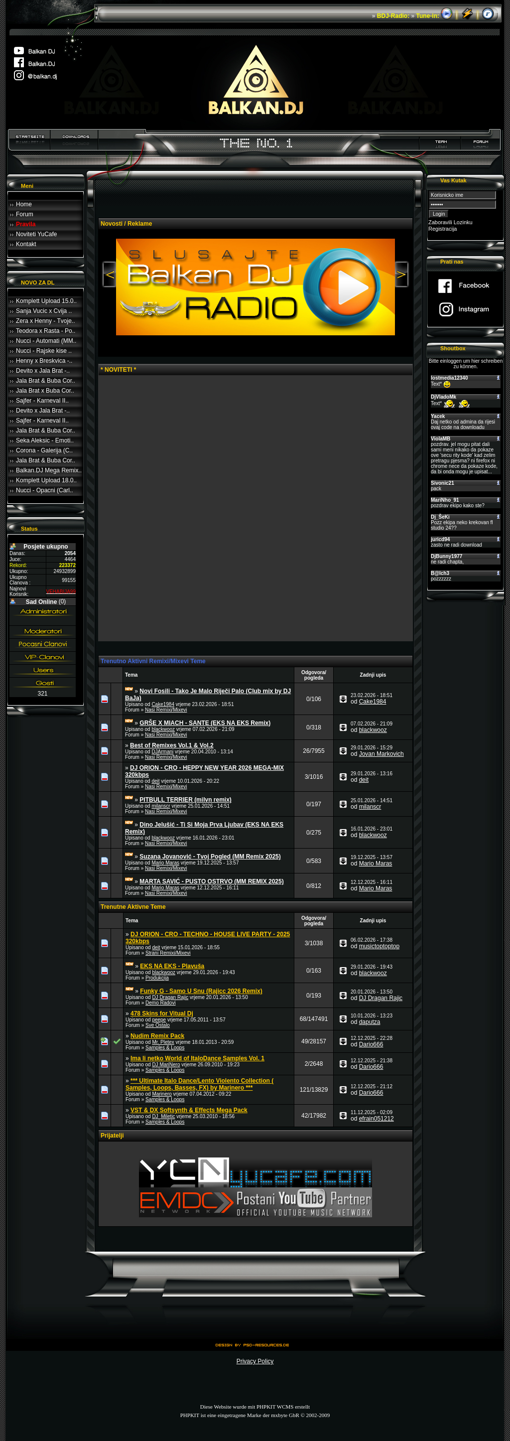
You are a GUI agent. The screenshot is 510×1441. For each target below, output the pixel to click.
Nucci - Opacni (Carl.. (44, 490)
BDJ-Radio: (393, 15)
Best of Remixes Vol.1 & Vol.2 (172, 745)
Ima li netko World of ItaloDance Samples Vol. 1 (197, 1058)
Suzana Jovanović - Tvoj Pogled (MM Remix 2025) (209, 856)
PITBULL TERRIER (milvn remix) (185, 799)
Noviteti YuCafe (36, 234)
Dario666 (371, 1044)
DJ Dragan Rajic (170, 997)
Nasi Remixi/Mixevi (166, 710)
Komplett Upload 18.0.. (46, 480)
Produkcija (157, 978)
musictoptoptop (379, 946)
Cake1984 (162, 704)
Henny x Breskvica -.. (44, 360)
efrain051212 (376, 1118)
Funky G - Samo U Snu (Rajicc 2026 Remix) (201, 991)
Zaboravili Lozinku (450, 222)
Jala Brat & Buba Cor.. (45, 380)
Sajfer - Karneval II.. (42, 400)
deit (155, 781)
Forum (24, 214)
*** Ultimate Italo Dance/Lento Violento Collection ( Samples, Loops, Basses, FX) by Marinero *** (199, 1084)
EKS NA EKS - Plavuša (172, 966)
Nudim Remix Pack (157, 1035)
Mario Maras (165, 862)
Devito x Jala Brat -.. (43, 370)
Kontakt (26, 244)
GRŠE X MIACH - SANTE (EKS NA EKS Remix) (204, 723)
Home (24, 204)
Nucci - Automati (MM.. (46, 340)
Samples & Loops (164, 1047)
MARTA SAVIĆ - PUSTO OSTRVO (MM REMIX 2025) (211, 881)
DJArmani (162, 751)
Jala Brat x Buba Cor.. (45, 390)
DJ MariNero (166, 1064)
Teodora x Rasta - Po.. (45, 330)
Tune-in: (427, 15)
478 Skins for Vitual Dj (161, 1013)
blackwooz (163, 729)
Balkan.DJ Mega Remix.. (49, 470)
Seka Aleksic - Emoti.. (45, 440)
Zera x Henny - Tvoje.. (45, 320)
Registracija (442, 229)
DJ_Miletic (163, 1116)
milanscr (160, 806)
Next (402, 275)
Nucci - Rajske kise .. (44, 350)
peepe (159, 1019)
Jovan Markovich (381, 753)
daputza (370, 1021)
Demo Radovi (160, 1003)
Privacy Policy (255, 1361)
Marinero (161, 1094)
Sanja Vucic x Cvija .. (44, 310)
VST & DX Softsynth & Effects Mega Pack (189, 1110)
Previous (108, 275)
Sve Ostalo (157, 1025)
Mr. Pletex (163, 1042)
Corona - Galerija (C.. (44, 450)
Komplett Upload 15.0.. (46, 300)
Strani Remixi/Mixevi (168, 953)
